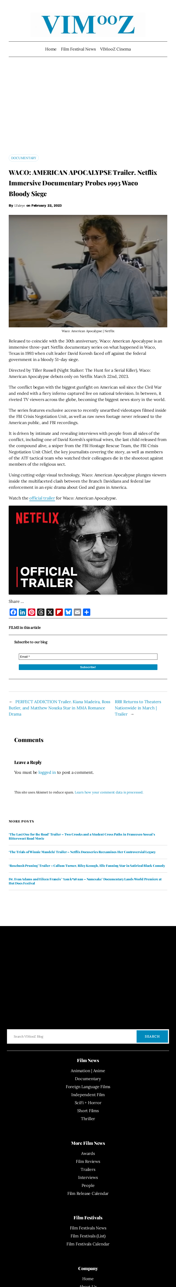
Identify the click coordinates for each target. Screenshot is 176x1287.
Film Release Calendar (88, 1193)
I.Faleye (19, 205)
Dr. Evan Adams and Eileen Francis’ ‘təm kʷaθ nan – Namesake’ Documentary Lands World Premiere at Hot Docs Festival (85, 881)
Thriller (88, 1118)
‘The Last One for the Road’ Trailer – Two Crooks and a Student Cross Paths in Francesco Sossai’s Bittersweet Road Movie (82, 836)
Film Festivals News (88, 1228)
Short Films (88, 1110)
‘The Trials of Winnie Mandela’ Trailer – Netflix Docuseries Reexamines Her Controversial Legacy (82, 852)
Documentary (23, 158)
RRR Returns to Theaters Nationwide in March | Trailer (138, 708)
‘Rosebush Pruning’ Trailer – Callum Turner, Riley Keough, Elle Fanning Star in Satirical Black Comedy (87, 866)
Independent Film (88, 1094)
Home (51, 49)
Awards (88, 1153)
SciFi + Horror (88, 1102)
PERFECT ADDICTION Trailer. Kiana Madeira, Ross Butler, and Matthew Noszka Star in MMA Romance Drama (59, 708)
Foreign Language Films (88, 1086)
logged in (47, 772)
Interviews (88, 1177)
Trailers (88, 1169)
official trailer (42, 498)
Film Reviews (88, 1161)
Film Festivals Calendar (88, 1244)
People (88, 1185)
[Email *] (88, 657)
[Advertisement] (88, 109)
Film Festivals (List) (88, 1236)
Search (152, 1036)
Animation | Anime (88, 1070)
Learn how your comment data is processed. (109, 792)
